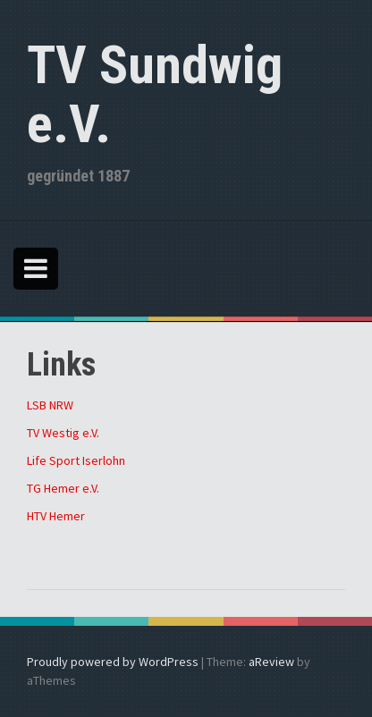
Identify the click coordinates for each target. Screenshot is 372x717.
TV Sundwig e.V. (155, 94)
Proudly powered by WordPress (113, 662)
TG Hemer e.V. (63, 488)
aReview (271, 662)
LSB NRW (50, 405)
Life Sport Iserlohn (76, 460)
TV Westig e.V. (63, 433)
